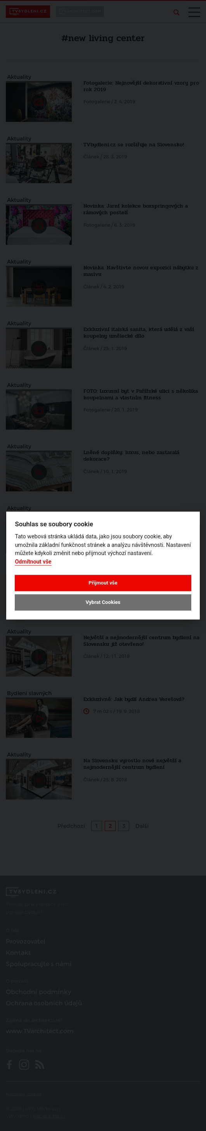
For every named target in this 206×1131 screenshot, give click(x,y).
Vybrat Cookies (103, 602)
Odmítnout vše (33, 562)
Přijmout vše (102, 583)
